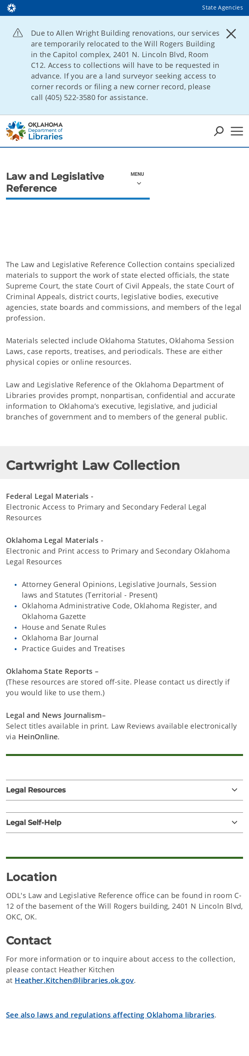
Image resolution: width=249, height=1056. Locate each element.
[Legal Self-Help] (124, 823)
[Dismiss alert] (231, 34)
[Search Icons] (219, 131)
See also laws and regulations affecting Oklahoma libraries (110, 1014)
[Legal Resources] (124, 790)
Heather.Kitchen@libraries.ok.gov (74, 980)
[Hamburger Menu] (237, 131)
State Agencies (222, 7)
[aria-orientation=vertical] (138, 177)
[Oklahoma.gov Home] (11, 7)
